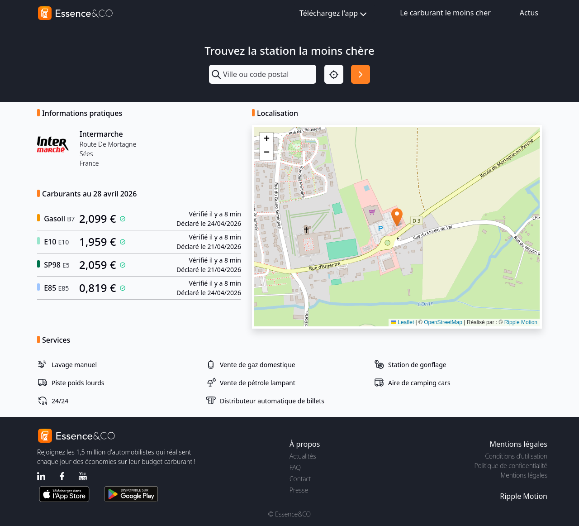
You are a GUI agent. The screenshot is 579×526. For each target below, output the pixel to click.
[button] (397, 217)
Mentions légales (524, 475)
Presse (299, 490)
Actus (529, 13)
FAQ (295, 467)
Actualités (303, 456)
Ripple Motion (520, 322)
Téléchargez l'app (334, 13)
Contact (300, 478)
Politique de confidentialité (511, 465)
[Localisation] (333, 74)
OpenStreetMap (443, 322)
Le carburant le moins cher (445, 13)
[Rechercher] (360, 74)
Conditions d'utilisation (516, 456)
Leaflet (402, 322)
